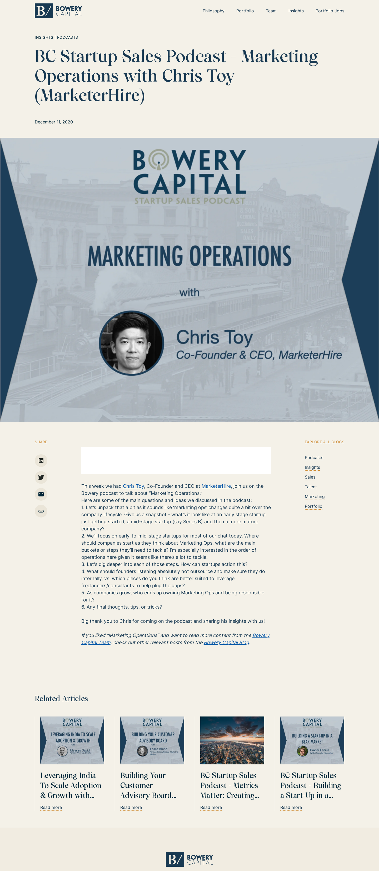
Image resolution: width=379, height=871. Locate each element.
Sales (310, 477)
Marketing (315, 496)
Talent (311, 486)
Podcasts (314, 457)
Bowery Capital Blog (226, 642)
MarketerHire (216, 486)
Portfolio (313, 506)
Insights (312, 467)
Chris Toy (133, 486)
